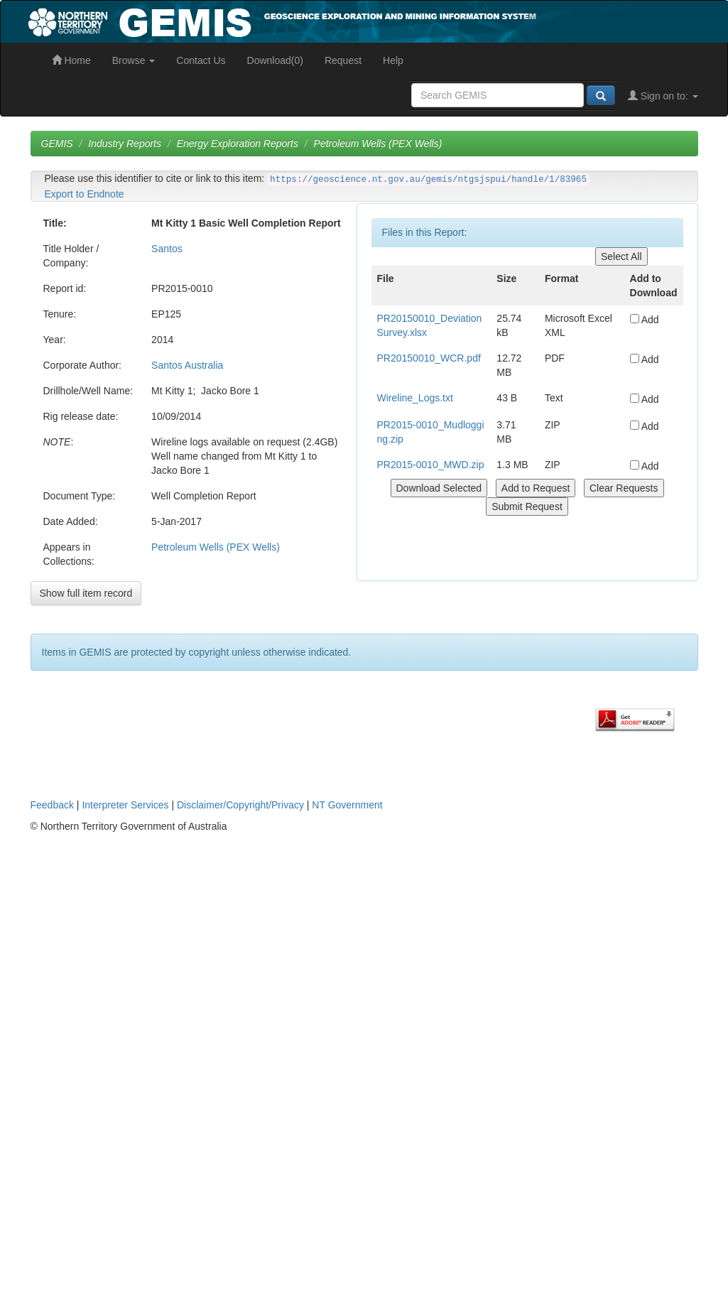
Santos (167, 248)
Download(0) (275, 60)
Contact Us (200, 60)
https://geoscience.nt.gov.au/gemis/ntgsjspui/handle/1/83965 (428, 180)
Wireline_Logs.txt (415, 398)
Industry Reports (124, 143)
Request (343, 60)
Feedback (52, 805)
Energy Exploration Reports (237, 143)
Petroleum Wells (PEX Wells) (378, 143)
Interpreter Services (125, 805)
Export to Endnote (84, 194)
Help (393, 60)
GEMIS (57, 143)
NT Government (347, 805)
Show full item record (86, 593)
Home (71, 60)
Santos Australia (187, 365)
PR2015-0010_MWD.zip (430, 464)
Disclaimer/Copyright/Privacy (240, 805)
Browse (134, 60)
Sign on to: (663, 96)
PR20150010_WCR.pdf (429, 358)
